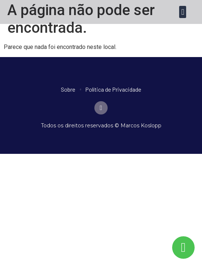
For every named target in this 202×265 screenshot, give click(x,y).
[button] (182, 12)
